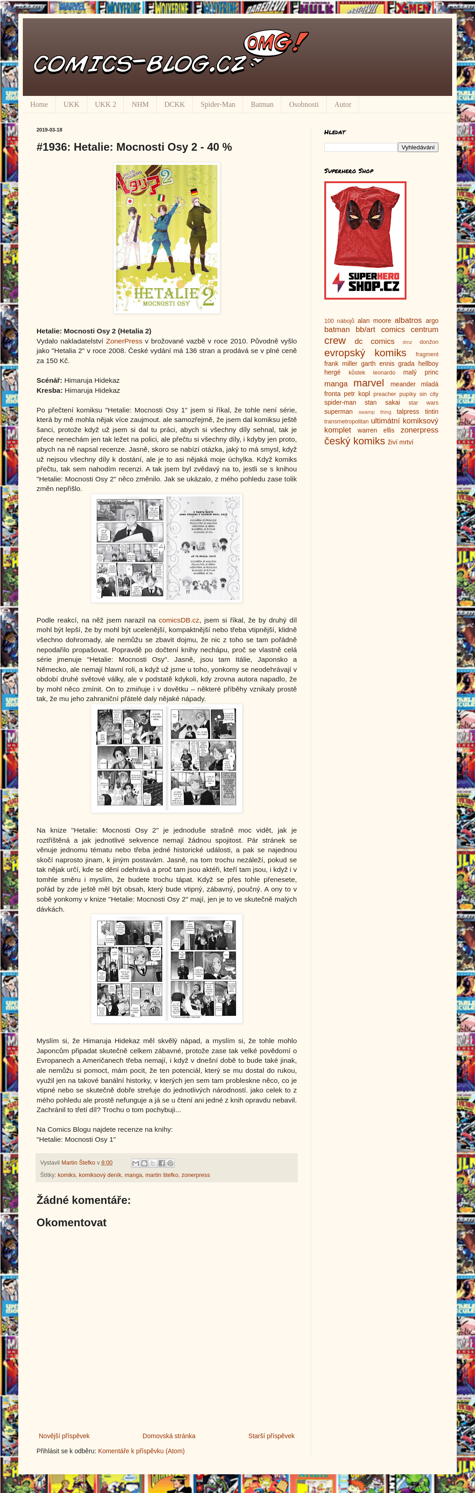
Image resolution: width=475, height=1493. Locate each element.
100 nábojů (339, 321)
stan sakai (382, 402)
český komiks (354, 441)
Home (39, 104)
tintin (431, 411)
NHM (140, 104)
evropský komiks (365, 353)
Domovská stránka (168, 1436)
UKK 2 (105, 104)
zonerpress (195, 1175)
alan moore (374, 320)
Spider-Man (218, 104)
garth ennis (378, 363)
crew (335, 340)
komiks (67, 1175)
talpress (408, 411)
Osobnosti (304, 104)
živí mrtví (400, 442)
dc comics (374, 341)
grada (406, 363)
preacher (385, 394)
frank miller (341, 363)
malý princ (420, 372)
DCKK (174, 104)
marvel (369, 383)
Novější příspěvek (64, 1436)
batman (337, 329)
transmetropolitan (346, 421)
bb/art (365, 329)
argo (432, 320)
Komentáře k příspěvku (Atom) (141, 1451)
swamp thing (375, 412)
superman (338, 411)
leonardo (384, 372)
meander (403, 384)
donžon (429, 342)
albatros (408, 320)
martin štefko (161, 1175)
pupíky (407, 394)
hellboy (428, 363)
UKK (71, 104)
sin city (428, 394)
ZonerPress (124, 341)
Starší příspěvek (271, 1436)
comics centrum (409, 329)
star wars (423, 403)
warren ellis (376, 430)
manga (133, 1175)
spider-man (340, 402)
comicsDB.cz (179, 620)
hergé (332, 372)
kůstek (356, 372)
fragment (427, 354)
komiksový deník (100, 1175)
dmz (407, 342)
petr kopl (357, 393)
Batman (262, 104)
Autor (342, 104)
